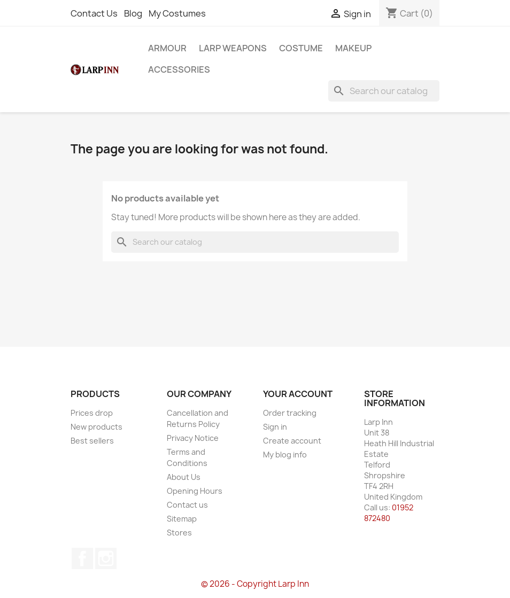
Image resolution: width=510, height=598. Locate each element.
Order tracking (289, 413)
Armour (167, 48)
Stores (179, 532)
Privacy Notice (193, 438)
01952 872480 (388, 512)
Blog (133, 13)
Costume (301, 48)
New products (96, 427)
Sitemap (182, 519)
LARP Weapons (233, 48)
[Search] (383, 91)
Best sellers (92, 441)
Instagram (106, 558)
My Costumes (177, 13)
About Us (183, 477)
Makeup (353, 48)
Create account (292, 441)
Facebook (82, 558)
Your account (298, 394)
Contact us (187, 505)
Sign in (275, 427)
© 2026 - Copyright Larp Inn (255, 583)
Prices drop (92, 413)
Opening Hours (194, 491)
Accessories (179, 69)
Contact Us (94, 13)
